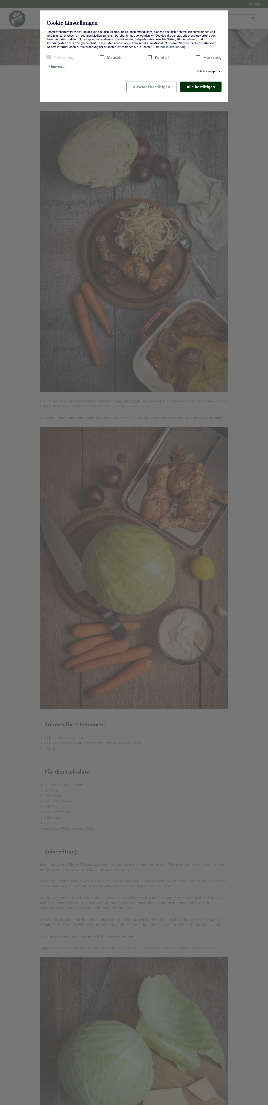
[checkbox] (48, 57)
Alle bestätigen (201, 86)
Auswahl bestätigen (151, 86)
